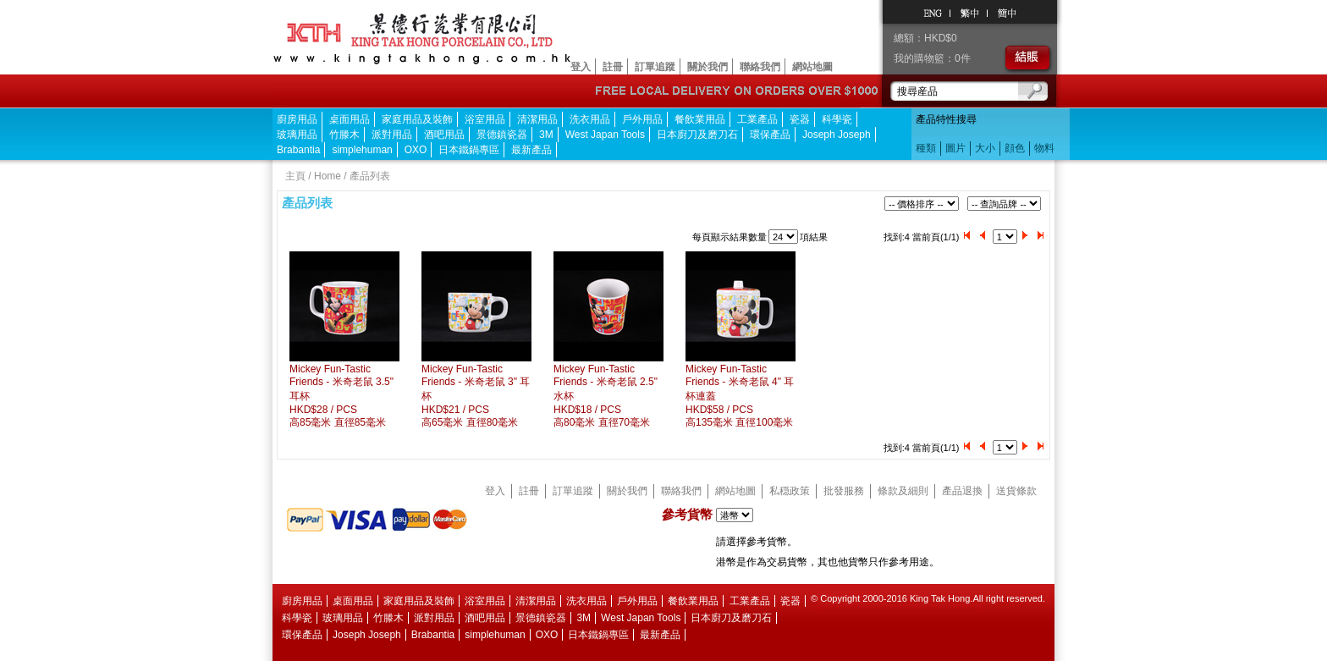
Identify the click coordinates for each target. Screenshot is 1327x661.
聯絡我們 (760, 67)
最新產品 (531, 150)
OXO (416, 150)
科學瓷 (837, 119)
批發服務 (843, 491)
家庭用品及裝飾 (417, 119)
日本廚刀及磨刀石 (697, 134)
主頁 (295, 176)
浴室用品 (485, 119)
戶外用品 (642, 119)
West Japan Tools (605, 134)
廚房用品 (297, 119)
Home (327, 176)
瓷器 (800, 119)
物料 (1044, 148)
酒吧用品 (444, 134)
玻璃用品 (297, 134)
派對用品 (392, 134)
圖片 (955, 148)
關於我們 (707, 67)
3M (546, 134)
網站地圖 (812, 67)
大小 (985, 148)
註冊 (613, 67)
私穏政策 (789, 491)
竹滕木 (344, 134)
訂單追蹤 (655, 67)
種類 (926, 148)
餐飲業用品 (700, 119)
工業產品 (757, 119)
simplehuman (362, 150)
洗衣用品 (590, 119)
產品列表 (370, 176)
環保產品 (770, 134)
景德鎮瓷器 (501, 134)
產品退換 (962, 491)
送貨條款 (1016, 491)
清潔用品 (537, 119)
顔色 (1015, 148)
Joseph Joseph (836, 134)
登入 (580, 67)
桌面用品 (349, 119)
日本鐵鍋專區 (468, 150)
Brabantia (298, 150)
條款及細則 (903, 491)
